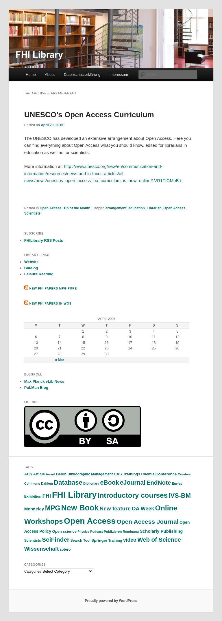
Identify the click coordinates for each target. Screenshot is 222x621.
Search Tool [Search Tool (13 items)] (80, 540)
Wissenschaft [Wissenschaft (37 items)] (41, 549)
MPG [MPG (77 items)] (52, 508)
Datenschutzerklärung (82, 74)
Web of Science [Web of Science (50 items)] (159, 539)
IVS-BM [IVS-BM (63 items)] (180, 495)
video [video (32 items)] (129, 540)
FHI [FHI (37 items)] (46, 496)
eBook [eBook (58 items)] (109, 482)
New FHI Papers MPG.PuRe (53, 288)
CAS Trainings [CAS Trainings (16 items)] (127, 474)
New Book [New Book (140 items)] (80, 507)
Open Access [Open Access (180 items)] (90, 520)
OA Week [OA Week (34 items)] (143, 509)
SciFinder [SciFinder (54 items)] (55, 539)
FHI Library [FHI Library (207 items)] (74, 494)
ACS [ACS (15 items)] (28, 474)
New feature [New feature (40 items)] (115, 508)
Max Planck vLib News (44, 381)
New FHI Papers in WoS (50, 303)
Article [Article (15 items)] (39, 474)
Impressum (119, 74)
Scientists (32, 213)
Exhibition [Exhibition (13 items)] (32, 496)
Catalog (31, 268)
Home (31, 74)
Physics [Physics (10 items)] (83, 531)
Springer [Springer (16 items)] (99, 540)
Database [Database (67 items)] (68, 482)
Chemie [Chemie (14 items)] (148, 474)
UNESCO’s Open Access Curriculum (89, 114)
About (50, 74)
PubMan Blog (36, 387)
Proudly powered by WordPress (111, 601)
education (136, 208)
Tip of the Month (76, 208)
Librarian (154, 208)
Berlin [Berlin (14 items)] (61, 474)
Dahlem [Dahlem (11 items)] (47, 483)
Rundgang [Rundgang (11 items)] (131, 531)
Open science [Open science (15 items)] (64, 531)
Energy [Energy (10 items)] (177, 483)
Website (31, 262)
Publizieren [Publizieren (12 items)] (113, 531)
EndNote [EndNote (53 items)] (158, 482)
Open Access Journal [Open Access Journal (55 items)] (147, 521)
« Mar (59, 360)
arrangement (116, 208)
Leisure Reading (38, 274)
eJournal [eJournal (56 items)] (132, 482)
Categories (32, 571)
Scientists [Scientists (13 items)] (32, 540)
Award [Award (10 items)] (50, 474)
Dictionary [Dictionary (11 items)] (91, 483)
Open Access (51, 208)
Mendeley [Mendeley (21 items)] (34, 508)
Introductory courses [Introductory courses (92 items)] (133, 495)
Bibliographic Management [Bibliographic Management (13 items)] (90, 474)
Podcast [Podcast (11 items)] (96, 531)
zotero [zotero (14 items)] (65, 549)
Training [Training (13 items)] (115, 540)
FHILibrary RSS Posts (43, 240)
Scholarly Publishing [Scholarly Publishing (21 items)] (161, 531)
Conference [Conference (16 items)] (166, 474)
